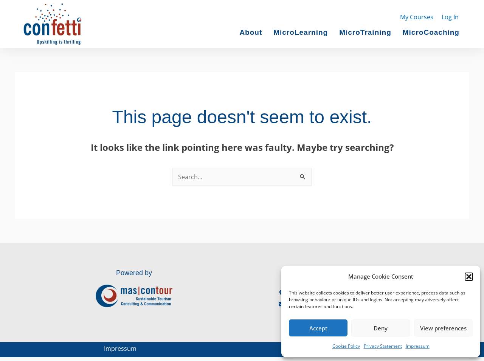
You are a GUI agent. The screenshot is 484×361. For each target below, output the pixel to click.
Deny (381, 328)
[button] (469, 276)
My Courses (416, 17)
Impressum (418, 346)
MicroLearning (300, 32)
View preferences (443, 328)
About (250, 32)
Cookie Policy (346, 346)
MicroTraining (365, 32)
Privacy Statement (383, 346)
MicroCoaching (431, 32)
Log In (450, 17)
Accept (318, 328)
